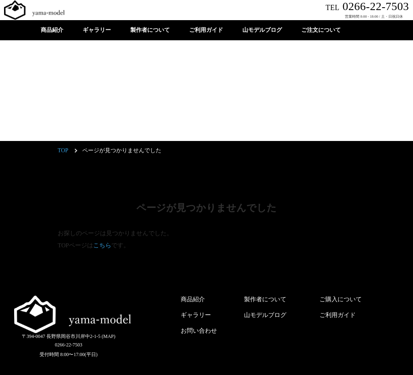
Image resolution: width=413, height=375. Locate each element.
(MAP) (108, 336)
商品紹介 (52, 30)
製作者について (150, 30)
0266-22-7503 (367, 6)
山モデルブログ (262, 30)
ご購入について (340, 299)
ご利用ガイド (206, 30)
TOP (63, 150)
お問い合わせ (199, 330)
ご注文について (321, 30)
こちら (102, 245)
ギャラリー (97, 30)
